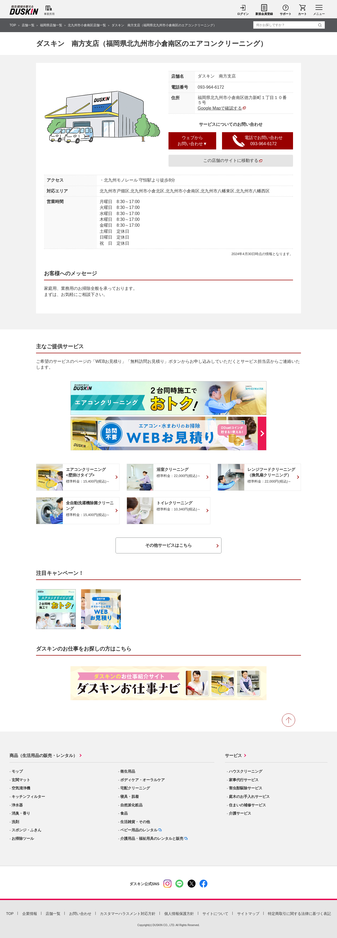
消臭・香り (21, 813)
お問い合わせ (80, 913)
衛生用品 (127, 771)
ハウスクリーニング (245, 771)
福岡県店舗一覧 (51, 25)
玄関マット (21, 780)
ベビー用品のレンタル (138, 830)
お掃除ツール (23, 838)
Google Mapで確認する (220, 108)
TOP (13, 25)
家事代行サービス (244, 780)
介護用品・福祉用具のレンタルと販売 (151, 838)
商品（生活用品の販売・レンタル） (43, 755)
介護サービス (240, 813)
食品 (124, 813)
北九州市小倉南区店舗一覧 (87, 25)
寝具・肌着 (129, 796)
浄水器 (17, 805)
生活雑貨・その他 (135, 822)
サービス (233, 755)
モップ (17, 771)
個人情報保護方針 (179, 913)
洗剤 (15, 822)
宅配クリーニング (135, 788)
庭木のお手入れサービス (249, 796)
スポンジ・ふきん (26, 830)
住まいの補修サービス (247, 805)
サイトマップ (248, 913)
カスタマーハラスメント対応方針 (128, 913)
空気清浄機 (21, 788)
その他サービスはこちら (168, 545)
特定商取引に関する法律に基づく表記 (299, 913)
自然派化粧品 (131, 805)
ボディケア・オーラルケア (142, 780)
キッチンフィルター (28, 796)
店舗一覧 (28, 25)
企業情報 (29, 913)
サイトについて (215, 913)
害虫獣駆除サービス (245, 788)
